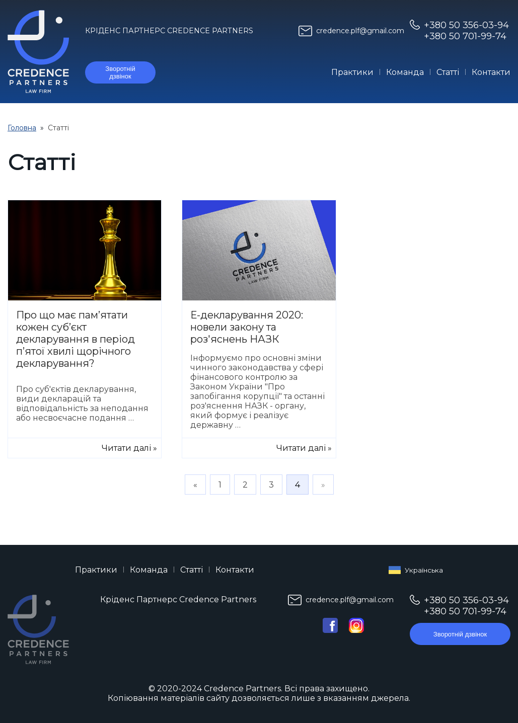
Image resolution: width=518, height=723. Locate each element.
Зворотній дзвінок (120, 72)
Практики (352, 72)
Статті (447, 72)
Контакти (491, 72)
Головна (22, 127)
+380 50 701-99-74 (465, 36)
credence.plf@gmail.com (360, 30)
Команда (405, 72)
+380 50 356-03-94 (466, 25)
